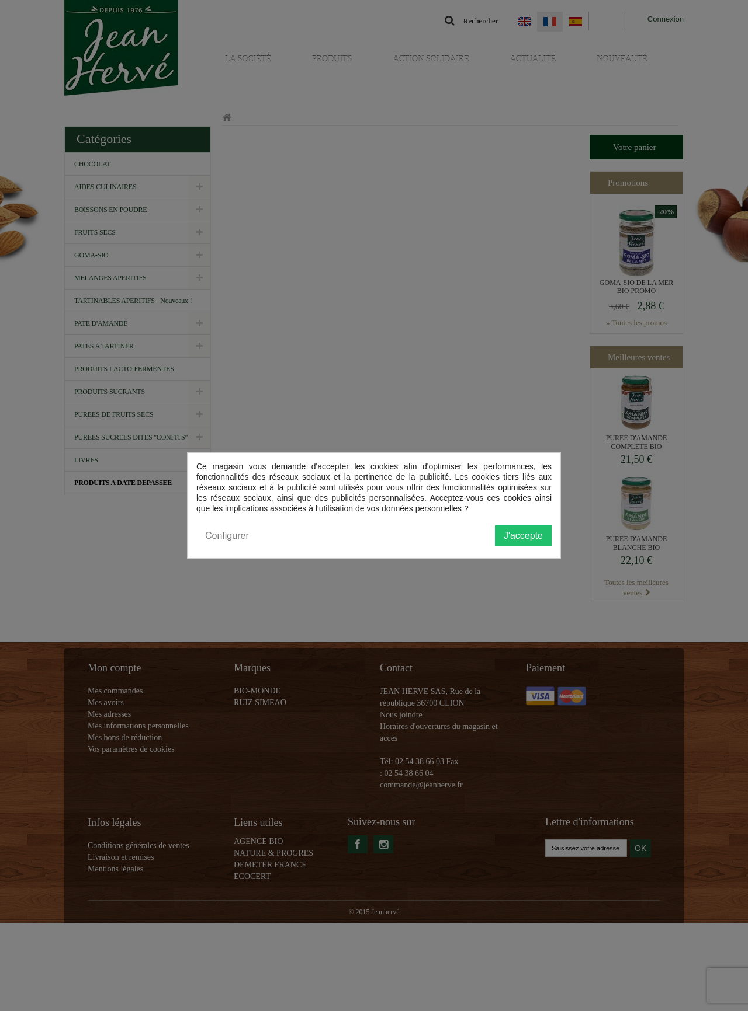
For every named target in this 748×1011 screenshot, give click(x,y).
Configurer (227, 536)
